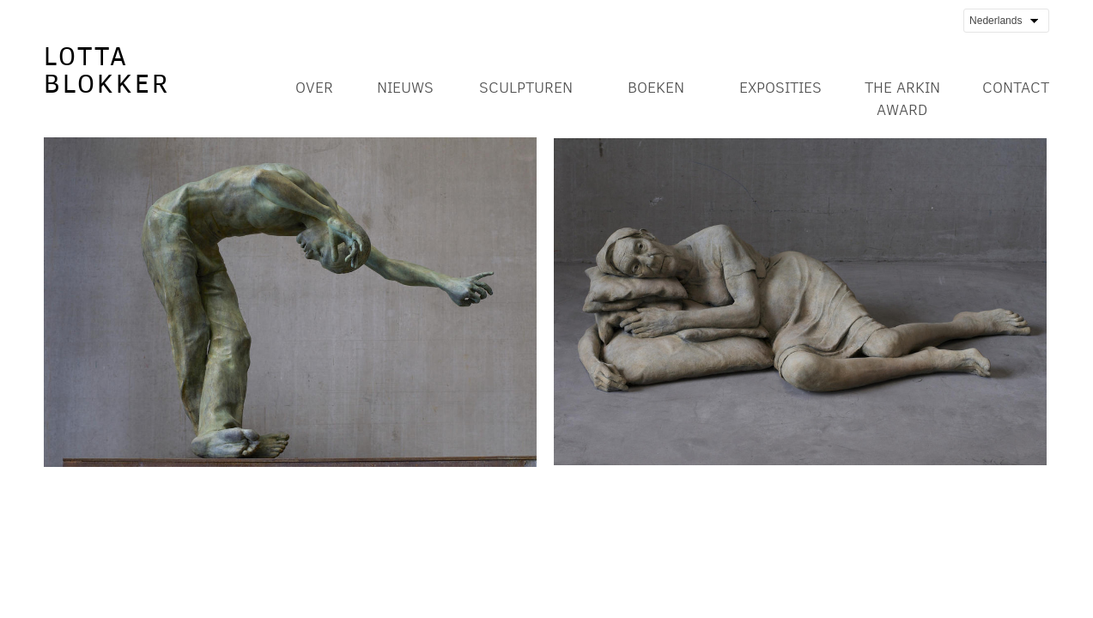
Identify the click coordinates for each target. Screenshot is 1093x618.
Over (314, 87)
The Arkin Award (902, 98)
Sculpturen (526, 87)
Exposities (780, 87)
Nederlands (1003, 21)
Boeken (656, 87)
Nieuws (405, 87)
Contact (1015, 87)
